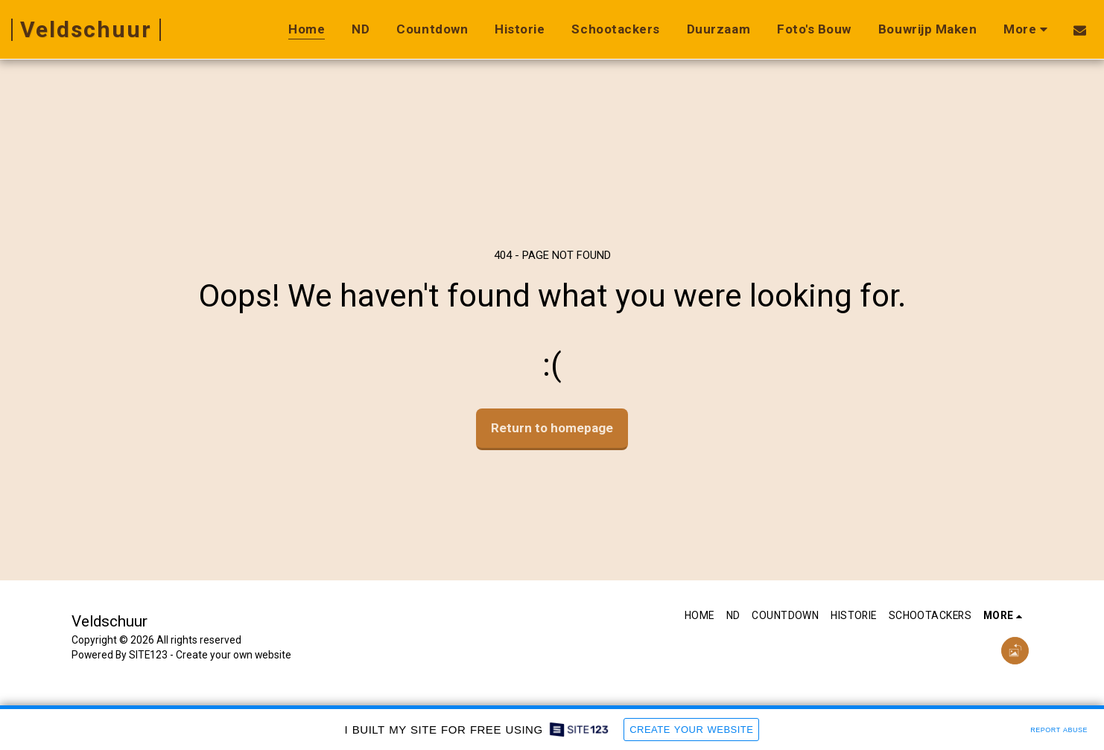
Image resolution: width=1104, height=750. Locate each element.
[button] (1079, 29)
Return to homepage (552, 427)
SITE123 (148, 655)
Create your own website (233, 655)
